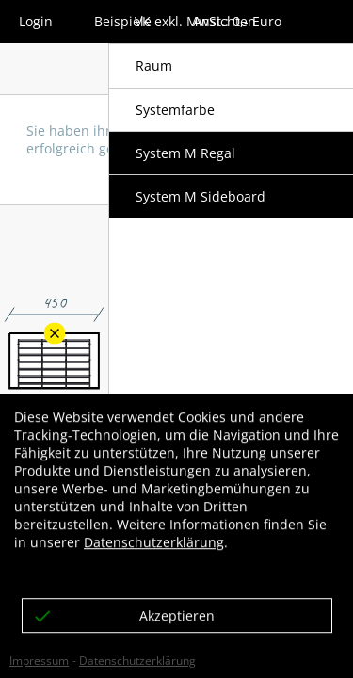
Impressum (39, 661)
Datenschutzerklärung (137, 661)
